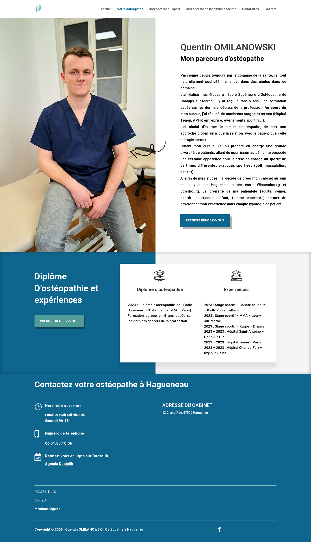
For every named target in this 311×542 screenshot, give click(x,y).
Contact (270, 9)
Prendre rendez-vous (59, 321)
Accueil (106, 9)
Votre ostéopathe (130, 9)
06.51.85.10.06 (58, 443)
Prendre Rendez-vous (205, 220)
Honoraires (250, 9)
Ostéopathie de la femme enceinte (211, 9)
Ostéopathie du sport (164, 9)
